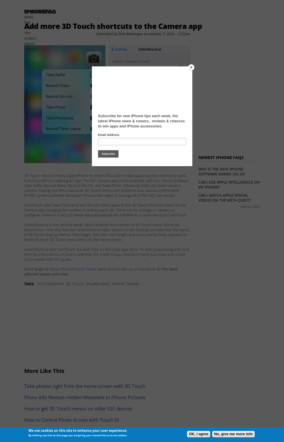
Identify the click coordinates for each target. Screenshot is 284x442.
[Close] (191, 67)
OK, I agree (198, 434)
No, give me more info (233, 434)
